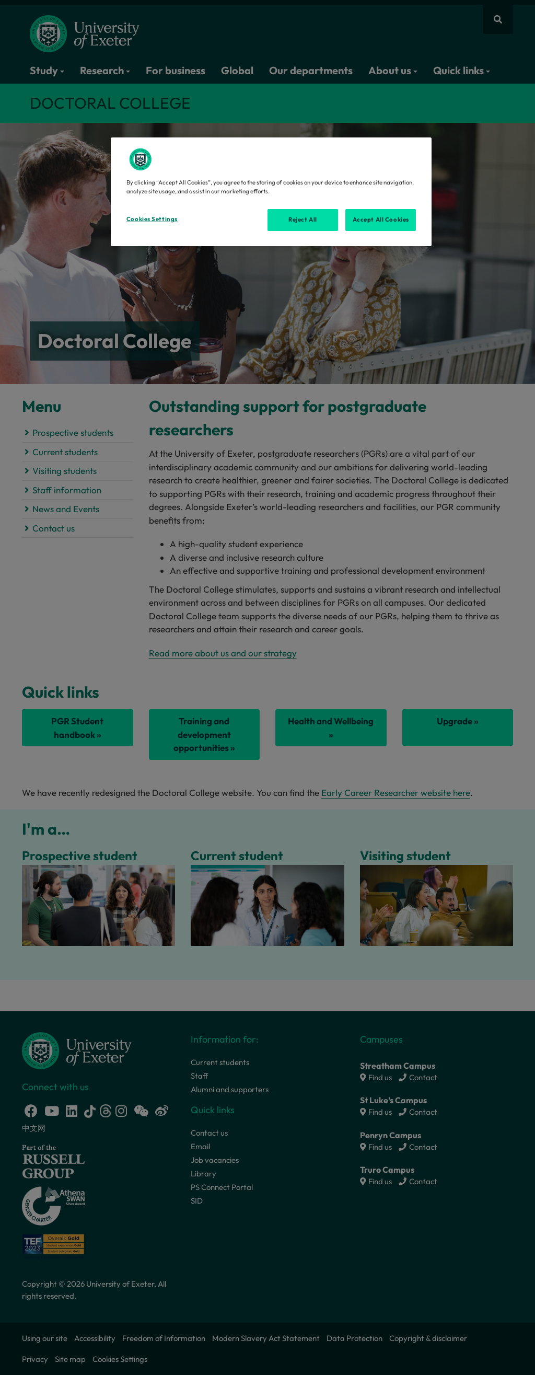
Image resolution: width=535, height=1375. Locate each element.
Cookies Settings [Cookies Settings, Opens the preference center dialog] (152, 219)
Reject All (302, 219)
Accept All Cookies (381, 219)
